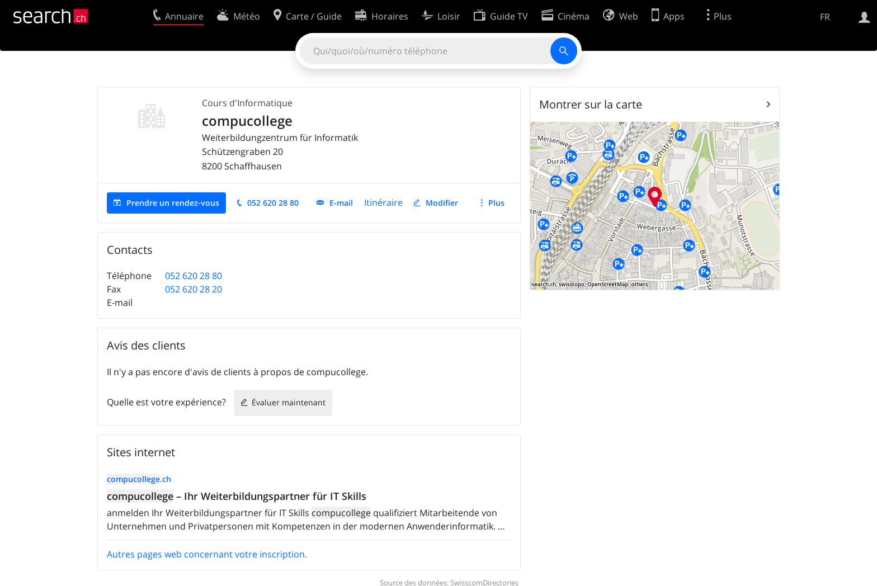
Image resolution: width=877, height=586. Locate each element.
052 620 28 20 (193, 289)
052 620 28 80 (273, 202)
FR (825, 17)
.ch (139, 479)
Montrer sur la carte (590, 104)
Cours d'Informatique (247, 103)
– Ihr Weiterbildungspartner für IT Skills (236, 496)
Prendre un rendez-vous (172, 202)
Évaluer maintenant (289, 402)
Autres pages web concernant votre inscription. (207, 554)
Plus (496, 202)
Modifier (442, 202)
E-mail (341, 202)
